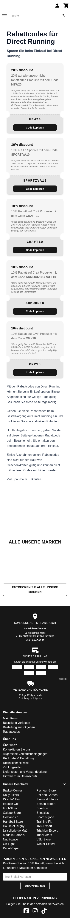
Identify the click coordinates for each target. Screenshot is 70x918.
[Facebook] (26, 911)
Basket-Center (12, 790)
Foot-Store (10, 808)
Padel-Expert (11, 848)
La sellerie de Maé (15, 830)
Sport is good (45, 817)
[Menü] (4, 15)
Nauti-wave (10, 839)
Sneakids (43, 812)
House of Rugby (13, 826)
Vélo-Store (44, 839)
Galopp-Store (12, 812)
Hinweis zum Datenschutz (20, 776)
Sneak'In (42, 808)
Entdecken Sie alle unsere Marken (35, 589)
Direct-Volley (11, 799)
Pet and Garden (47, 795)
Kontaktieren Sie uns (35, 628)
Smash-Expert (46, 803)
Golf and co (10, 817)
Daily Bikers (11, 795)
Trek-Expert (44, 826)
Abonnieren (35, 885)
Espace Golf (11, 803)
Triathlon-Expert (47, 830)
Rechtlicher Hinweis (16, 762)
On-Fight (9, 843)
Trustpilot (61, 679)
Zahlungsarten (12, 767)
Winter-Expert (46, 843)
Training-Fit (44, 821)
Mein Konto (10, 718)
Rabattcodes (11, 731)
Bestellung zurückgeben (30, 698)
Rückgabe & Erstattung (18, 758)
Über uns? (10, 745)
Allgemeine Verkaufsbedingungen (25, 754)
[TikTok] (44, 911)
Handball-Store (13, 821)
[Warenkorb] (66, 6)
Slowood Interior (47, 799)
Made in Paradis (14, 835)
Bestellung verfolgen (16, 722)
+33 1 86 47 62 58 (35, 640)
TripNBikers (44, 835)
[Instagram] (35, 911)
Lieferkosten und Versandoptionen (25, 771)
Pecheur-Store (46, 790)
